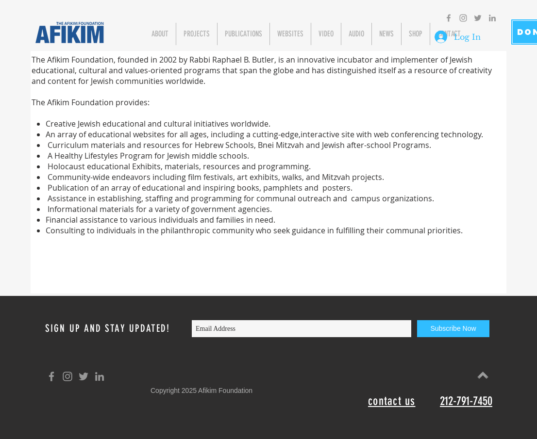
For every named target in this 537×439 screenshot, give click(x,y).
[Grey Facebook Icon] (448, 18)
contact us (392, 401)
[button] (160, 34)
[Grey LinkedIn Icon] (492, 18)
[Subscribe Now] (453, 328)
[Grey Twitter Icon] (478, 18)
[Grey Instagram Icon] (463, 18)
